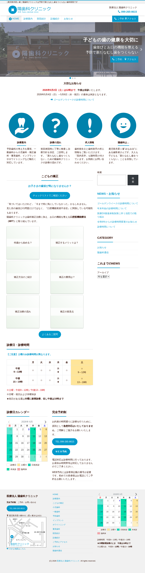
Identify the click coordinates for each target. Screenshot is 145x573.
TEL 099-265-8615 (64, 441)
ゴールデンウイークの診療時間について (72, 99)
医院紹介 (41, 18)
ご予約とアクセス (60, 542)
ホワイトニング (59, 525)
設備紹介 (54, 18)
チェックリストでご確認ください (50, 195)
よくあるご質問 (50, 334)
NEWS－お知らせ (108, 193)
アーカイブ (103, 272)
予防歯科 (56, 516)
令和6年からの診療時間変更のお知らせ (117, 222)
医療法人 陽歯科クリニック (68, 561)
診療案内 (28, 18)
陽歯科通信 (103, 252)
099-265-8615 (127, 11)
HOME (14, 18)
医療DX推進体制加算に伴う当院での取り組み (117, 215)
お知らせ (68, 18)
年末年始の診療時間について (112, 208)
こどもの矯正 (58, 503)
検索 (99, 172)
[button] (3, 49)
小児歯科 (56, 507)
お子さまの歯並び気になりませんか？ (50, 186)
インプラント (58, 520)
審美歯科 (56, 529)
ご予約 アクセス (125, 18)
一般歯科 (56, 512)
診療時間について (106, 227)
